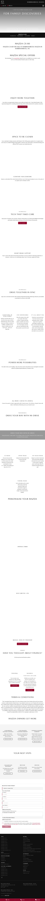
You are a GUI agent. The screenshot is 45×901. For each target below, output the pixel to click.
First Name (22, 794)
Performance (20, 35)
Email (22, 802)
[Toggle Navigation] (43, 5)
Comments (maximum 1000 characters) (22, 813)
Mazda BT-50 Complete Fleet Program (32, 851)
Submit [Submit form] (6, 826)
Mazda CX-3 (4, 838)
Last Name (22, 798)
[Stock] (7, 900)
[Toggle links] (5, 895)
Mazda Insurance (27, 847)
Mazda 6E (3, 860)
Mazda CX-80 (4, 847)
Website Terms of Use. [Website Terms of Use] (36, 824)
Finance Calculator (28, 844)
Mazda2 (3, 857)
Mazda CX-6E (4, 842)
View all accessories (22, 643)
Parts (24, 856)
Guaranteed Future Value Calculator (32, 848)
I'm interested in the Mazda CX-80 (22, 814)
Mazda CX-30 (4, 839)
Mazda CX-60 (4, 844)
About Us (25, 866)
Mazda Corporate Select (29, 850)
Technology (13, 35)
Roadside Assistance (28, 861)
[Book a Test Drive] (12, 29)
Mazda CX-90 (4, 848)
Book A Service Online (28, 855)
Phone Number (22, 806)
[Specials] (37, 900)
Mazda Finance (26, 845)
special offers (16, 58)
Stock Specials (26, 841)
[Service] (22, 900)
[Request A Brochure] (32, 29)
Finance (33, 35)
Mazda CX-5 (4, 841)
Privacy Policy (26, 871)
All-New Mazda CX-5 (6, 850)
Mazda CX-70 (4, 845)
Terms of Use (26, 873)
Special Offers (26, 839)
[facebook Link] (2, 877)
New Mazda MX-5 (5, 864)
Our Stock (25, 838)
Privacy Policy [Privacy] (15, 824)
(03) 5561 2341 (5, 886)
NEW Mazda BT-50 (5, 853)
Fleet (24, 842)
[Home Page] (2, 2)
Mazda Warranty (27, 859)
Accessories (27, 35)
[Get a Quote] (22, 29)
